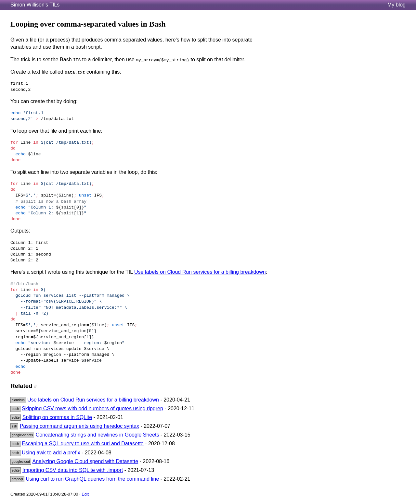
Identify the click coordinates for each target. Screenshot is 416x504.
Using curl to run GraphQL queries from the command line (92, 479)
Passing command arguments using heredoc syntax (79, 426)
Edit (85, 494)
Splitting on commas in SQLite (57, 417)
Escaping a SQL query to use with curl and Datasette (83, 443)
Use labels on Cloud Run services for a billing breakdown (200, 272)
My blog (396, 4)
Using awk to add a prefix (51, 452)
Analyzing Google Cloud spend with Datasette (85, 461)
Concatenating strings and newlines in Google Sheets (97, 435)
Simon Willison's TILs (34, 4)
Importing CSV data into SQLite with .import (72, 470)
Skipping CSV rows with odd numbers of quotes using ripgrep (92, 408)
